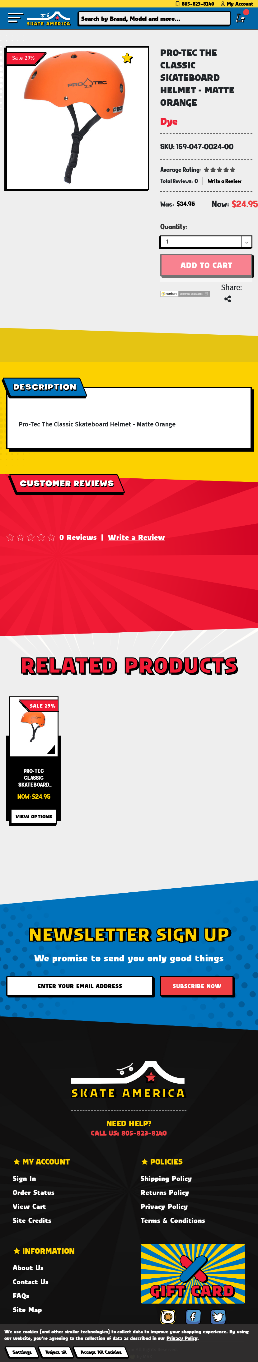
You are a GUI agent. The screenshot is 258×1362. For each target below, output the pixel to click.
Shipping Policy (166, 1178)
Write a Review (136, 537)
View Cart (29, 1206)
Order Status (33, 1192)
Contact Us (31, 1281)
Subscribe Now (197, 986)
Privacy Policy (164, 1206)
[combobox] (154, 18)
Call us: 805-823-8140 (129, 1133)
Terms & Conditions (173, 1220)
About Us (28, 1267)
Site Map (27, 1309)
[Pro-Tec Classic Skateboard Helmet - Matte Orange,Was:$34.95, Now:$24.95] (33, 727)
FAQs (21, 1295)
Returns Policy (165, 1192)
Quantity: (173, 226)
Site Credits (32, 1220)
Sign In (24, 1178)
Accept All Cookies (101, 1351)
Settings (22, 1351)
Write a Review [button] (225, 181)
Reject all (56, 1351)
